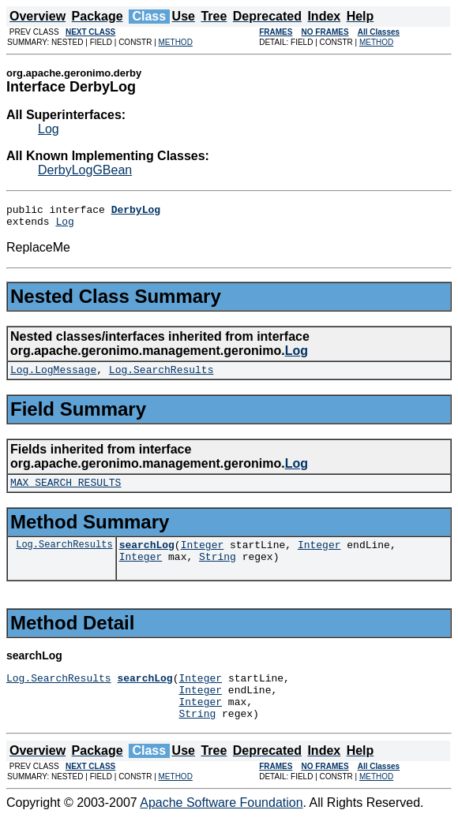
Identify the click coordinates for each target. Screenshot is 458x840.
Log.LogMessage (53, 376)
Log (48, 129)
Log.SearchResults (161, 376)
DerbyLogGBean (85, 170)
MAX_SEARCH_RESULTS (65, 491)
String (217, 570)
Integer (202, 556)
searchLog (147, 556)
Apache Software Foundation (221, 826)
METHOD (176, 42)
